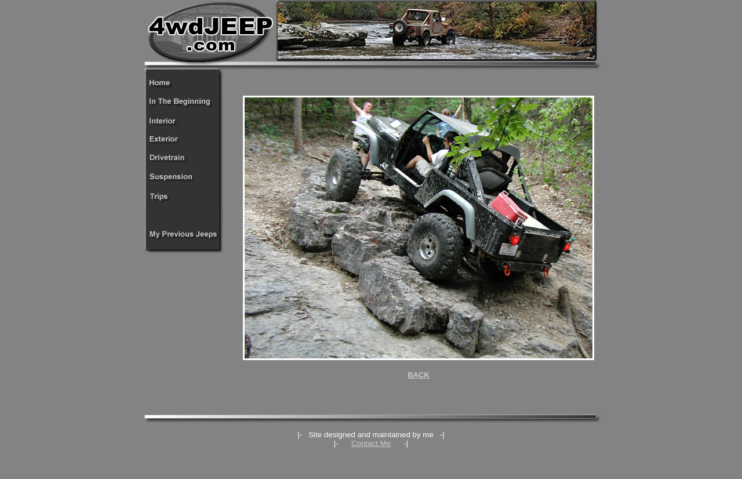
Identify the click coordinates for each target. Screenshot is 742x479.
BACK (419, 375)
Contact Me (371, 443)
